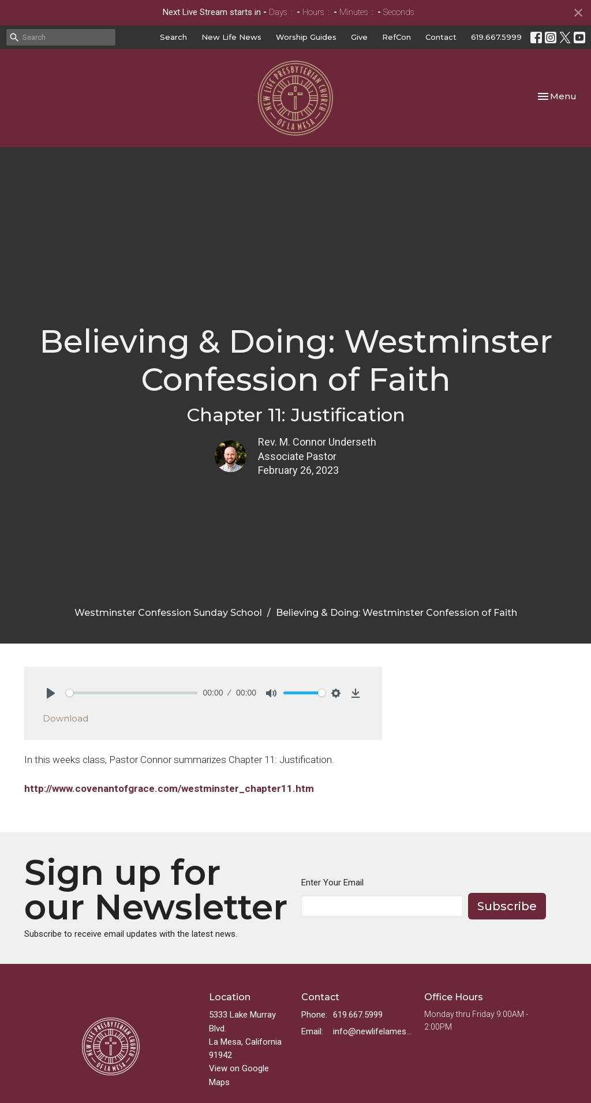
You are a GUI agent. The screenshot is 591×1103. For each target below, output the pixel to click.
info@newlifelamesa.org (373, 1031)
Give (359, 37)
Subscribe (507, 906)
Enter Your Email (332, 882)
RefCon (396, 37)
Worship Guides (306, 37)
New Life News (231, 37)
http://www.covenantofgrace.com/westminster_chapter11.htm (169, 788)
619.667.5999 (496, 37)
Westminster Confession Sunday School (168, 612)
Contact (441, 37)
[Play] (51, 693)
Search (173, 37)
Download (65, 718)
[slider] (131, 692)
